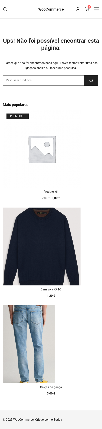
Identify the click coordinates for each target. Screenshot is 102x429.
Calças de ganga (51, 387)
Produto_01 (51, 191)
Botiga (57, 419)
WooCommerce (51, 9)
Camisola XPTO (51, 289)
